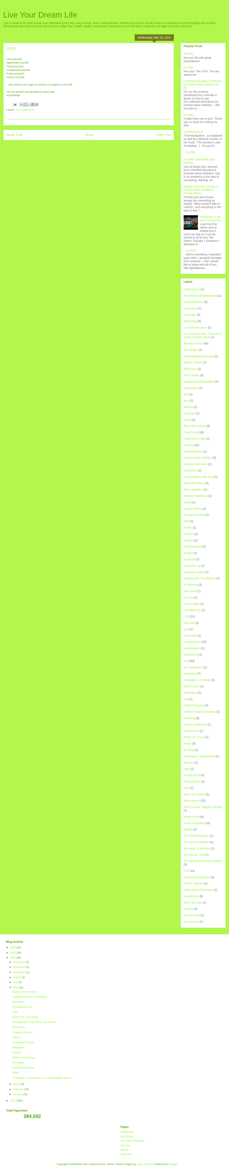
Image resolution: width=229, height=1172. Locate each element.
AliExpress (190, 368)
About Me (126, 1154)
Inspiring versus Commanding (29, 996)
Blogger (173, 1164)
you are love (191, 921)
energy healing (193, 508)
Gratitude (189, 559)
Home (89, 135)
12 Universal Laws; (195, 327)
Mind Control (191, 686)
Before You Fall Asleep (25, 1016)
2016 (13, 947)
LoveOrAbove (192, 641)
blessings (189, 413)
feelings (188, 540)
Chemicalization (193, 131)
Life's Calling (191, 603)
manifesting (191, 654)
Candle (16, 1052)
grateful (188, 553)
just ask (188, 597)
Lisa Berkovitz (192, 610)
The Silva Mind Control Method (203, 861)
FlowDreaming (193, 546)
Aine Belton (191, 349)
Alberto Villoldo (193, 362)
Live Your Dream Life (40, 14)
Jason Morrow (145, 1164)
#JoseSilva (190, 308)
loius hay (189, 622)
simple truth (27, 109)
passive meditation (195, 724)
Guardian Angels (194, 572)
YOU (15, 1011)
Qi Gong (189, 749)
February (18, 1089)
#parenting (190, 321)
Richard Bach (192, 781)
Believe (188, 407)
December (19, 962)
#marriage (190, 314)
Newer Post (14, 135)
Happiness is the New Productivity (210, 218)
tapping (188, 829)
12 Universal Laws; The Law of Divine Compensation (203, 335)
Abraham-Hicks (193, 343)
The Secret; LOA (194, 854)
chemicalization (193, 451)
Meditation (18, 1047)
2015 (13, 952)
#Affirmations (192, 289)
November (19, 967)
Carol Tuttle (191, 432)
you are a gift (192, 915)
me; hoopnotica (193, 667)
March (17, 1084)
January (18, 1094)
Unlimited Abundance (197, 877)
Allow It (16, 1037)
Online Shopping (194, 705)
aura (186, 400)
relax (187, 768)
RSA (186, 788)
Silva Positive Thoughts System (203, 807)
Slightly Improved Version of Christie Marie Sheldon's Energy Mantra (201, 190)
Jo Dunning (191, 584)
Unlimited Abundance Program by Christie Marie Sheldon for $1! (202, 84)
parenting (189, 718)
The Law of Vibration (196, 842)
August (17, 977)
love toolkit (190, 635)
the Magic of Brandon (197, 848)
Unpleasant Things (23, 1042)
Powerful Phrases (22, 1032)
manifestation (192, 648)
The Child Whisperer (196, 835)
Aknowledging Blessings (199, 356)
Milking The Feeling (23, 1057)
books (187, 419)
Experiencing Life (22, 1006)
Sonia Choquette (194, 823)
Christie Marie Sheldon (198, 457)
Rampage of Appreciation (199, 756)
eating (187, 502)
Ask (186, 394)
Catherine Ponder (195, 438)
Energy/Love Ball (194, 514)
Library (124, 1149)
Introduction (127, 1131)
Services (125, 1145)
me (17, 109)
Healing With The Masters (200, 578)
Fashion (189, 534)
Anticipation (191, 388)
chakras (188, 445)
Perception (18, 1001)
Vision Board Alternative (198, 889)
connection (190, 470)
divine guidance (193, 489)
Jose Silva (190, 591)
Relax (15, 1072)
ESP (186, 521)
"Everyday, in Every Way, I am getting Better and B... (42, 1077)
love (186, 629)
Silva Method (192, 800)
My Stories (126, 1136)
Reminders (18, 1027)
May (16, 987)
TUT (186, 870)
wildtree (188, 909)
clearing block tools (195, 464)
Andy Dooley (191, 375)
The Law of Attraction (132, 1140)
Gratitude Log (192, 565)
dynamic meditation (196, 495)
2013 (13, 1100)
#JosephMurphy (194, 302)
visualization (191, 896)
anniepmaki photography (199, 381)
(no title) (189, 53)
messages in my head (197, 680)
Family (188, 527)
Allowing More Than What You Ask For (34, 1022)
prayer (188, 743)
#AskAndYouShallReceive (200, 295)
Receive (189, 762)
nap (186, 699)
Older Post (163, 135)
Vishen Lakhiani (193, 883)
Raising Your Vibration (25, 991)
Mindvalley (190, 692)
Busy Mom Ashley (195, 426)
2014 (13, 957)
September (19, 972)
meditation (190, 673)
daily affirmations (194, 483)
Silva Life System (194, 794)
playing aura (191, 730)
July (16, 982)
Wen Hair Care (193, 902)
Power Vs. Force (194, 737)
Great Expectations (23, 1067)
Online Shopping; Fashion (200, 711)
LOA (186, 616)
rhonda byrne (192, 775)
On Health (18, 1062)
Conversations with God (198, 476)
